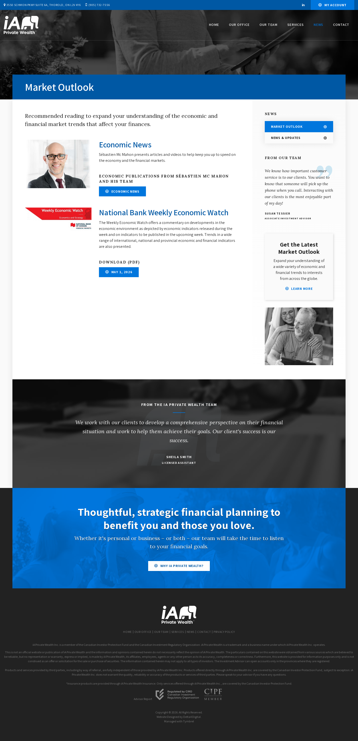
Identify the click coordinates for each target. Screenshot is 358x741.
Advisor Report (143, 699)
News (318, 25)
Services (295, 25)
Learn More (302, 288)
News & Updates (286, 137)
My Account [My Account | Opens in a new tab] (335, 5)
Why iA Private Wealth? (181, 566)
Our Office (239, 25)
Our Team (268, 25)
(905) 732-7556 (99, 5)
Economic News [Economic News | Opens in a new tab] (125, 191)
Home (214, 25)
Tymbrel (188, 721)
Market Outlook (287, 126)
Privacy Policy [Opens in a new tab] (224, 632)
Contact (341, 25)
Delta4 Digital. (192, 717)
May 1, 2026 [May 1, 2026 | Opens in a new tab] (122, 272)
